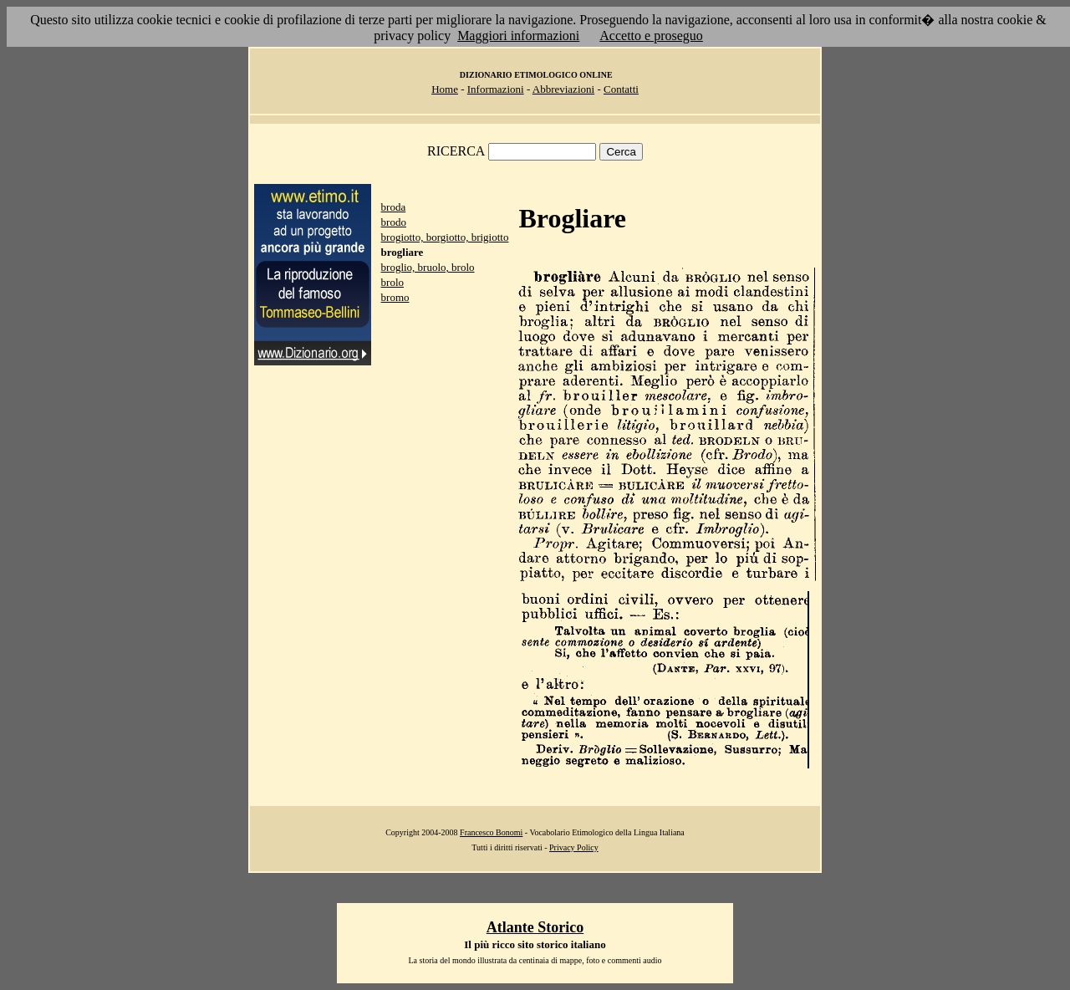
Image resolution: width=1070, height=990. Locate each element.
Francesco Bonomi (491, 832)
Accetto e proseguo (651, 35)
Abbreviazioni (563, 89)
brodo (393, 222)
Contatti (621, 89)
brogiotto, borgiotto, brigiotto (445, 237)
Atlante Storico (535, 927)
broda (393, 207)
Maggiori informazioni (518, 35)
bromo (395, 297)
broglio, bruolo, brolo (428, 267)
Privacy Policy (574, 847)
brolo (392, 282)
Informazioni (495, 89)
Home (444, 89)
